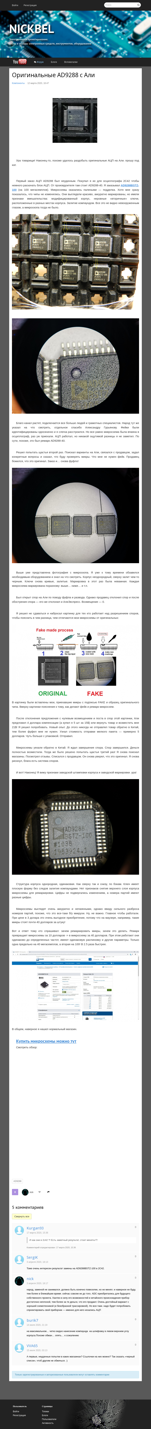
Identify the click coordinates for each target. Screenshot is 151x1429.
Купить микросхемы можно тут (46, 1041)
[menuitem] (15, 5)
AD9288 (17, 1181)
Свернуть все (21, 1216)
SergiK (32, 1257)
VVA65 (32, 1345)
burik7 (32, 1320)
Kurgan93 (35, 1228)
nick (31, 1192)
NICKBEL (31, 28)
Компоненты (18, 83)
